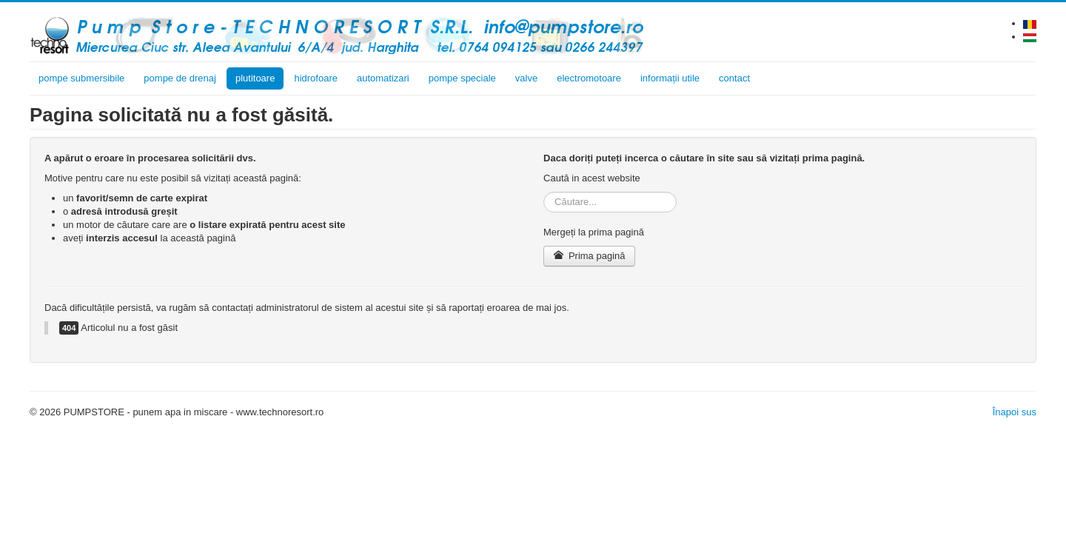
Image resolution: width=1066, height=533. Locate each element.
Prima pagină (589, 255)
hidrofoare (316, 78)
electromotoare (589, 78)
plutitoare (255, 78)
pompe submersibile (81, 78)
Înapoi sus (1014, 412)
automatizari (383, 78)
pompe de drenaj (180, 78)
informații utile (670, 78)
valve (526, 78)
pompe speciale (462, 78)
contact (734, 78)
